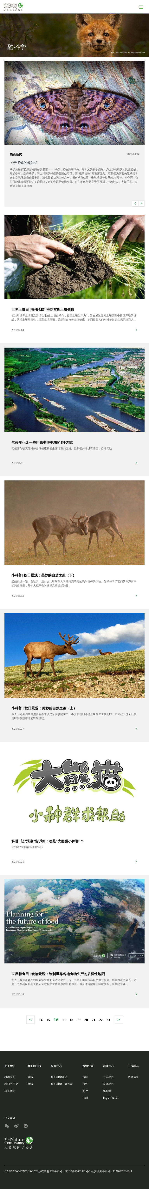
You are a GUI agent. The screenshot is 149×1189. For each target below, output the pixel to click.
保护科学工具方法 (62, 1084)
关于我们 (9, 1066)
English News (110, 1098)
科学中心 (56, 1066)
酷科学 (107, 1091)
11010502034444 (122, 1171)
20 (86, 1020)
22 (101, 1020)
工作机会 (133, 1066)
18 (71, 1020)
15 (48, 1020)
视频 (85, 1098)
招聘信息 (133, 1077)
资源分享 (87, 1066)
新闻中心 (108, 1066)
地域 (30, 1084)
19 (79, 1020)
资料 (85, 1077)
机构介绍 (9, 1077)
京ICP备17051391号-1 (77, 1171)
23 (108, 1020)
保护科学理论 (59, 1077)
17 (64, 1020)
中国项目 (108, 1077)
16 (56, 1019)
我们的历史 (11, 1084)
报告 (85, 1084)
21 (93, 1020)
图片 (85, 1091)
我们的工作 (34, 1066)
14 (40, 1020)
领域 (30, 1077)
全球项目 (108, 1084)
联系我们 (9, 1091)
